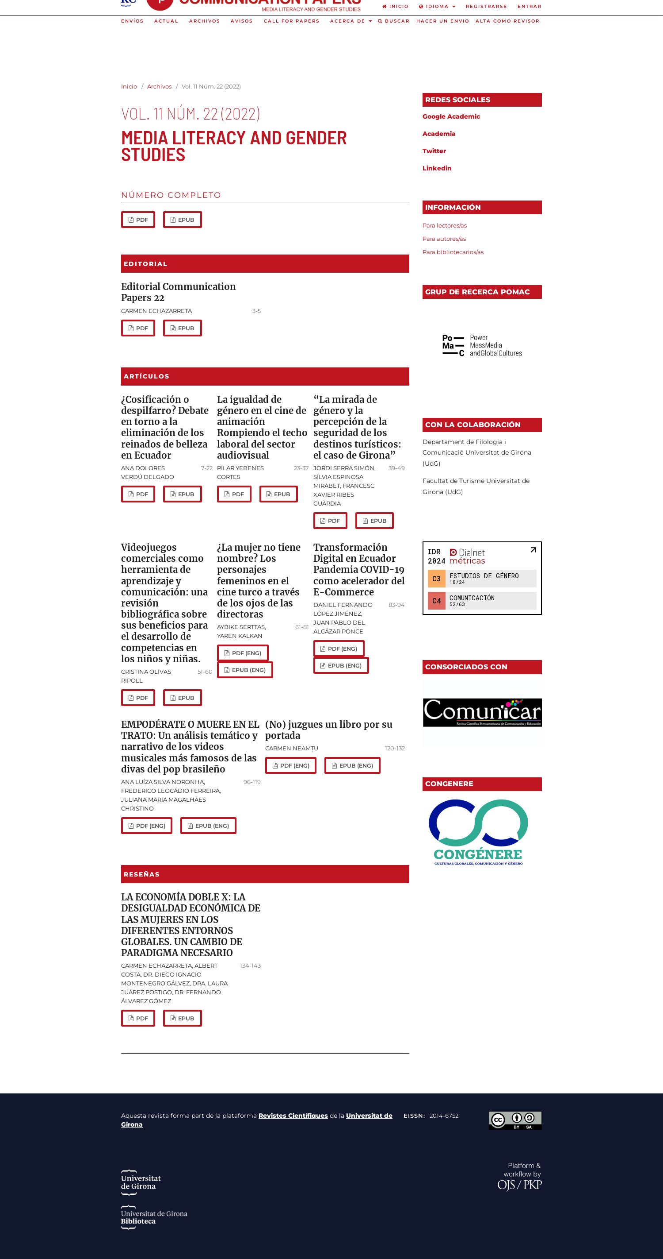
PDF (141, 219)
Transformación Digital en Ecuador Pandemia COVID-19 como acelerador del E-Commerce (359, 570)
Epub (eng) (248, 670)
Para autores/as (444, 238)
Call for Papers (292, 21)
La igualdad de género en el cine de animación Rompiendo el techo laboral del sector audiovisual (262, 427)
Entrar (530, 6)
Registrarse (486, 6)
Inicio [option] (395, 6)
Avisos (242, 21)
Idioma (435, 6)
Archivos (204, 21)
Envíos (132, 21)
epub (185, 219)
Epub (185, 328)
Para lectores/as (445, 225)
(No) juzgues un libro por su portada (328, 730)
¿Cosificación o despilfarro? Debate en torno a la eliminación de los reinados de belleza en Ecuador (165, 427)
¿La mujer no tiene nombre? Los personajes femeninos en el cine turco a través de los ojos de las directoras (259, 581)
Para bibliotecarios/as (453, 251)
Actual (166, 21)
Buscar (394, 21)
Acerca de (349, 21)
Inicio (129, 86)
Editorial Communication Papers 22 (178, 292)
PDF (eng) (246, 653)
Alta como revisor (508, 21)
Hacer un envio (442, 21)
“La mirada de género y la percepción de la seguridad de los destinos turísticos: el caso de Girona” (357, 427)
